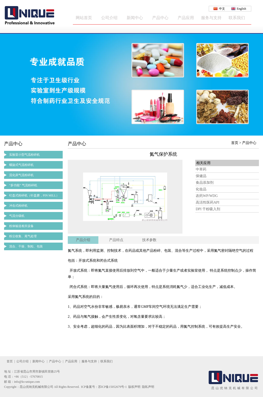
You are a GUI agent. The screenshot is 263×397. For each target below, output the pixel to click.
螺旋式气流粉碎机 (21, 165)
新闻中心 (135, 18)
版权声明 (134, 387)
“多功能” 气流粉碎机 (23, 185)
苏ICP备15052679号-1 (112, 387)
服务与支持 (211, 18)
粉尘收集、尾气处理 (23, 236)
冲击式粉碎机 (18, 205)
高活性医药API (207, 202)
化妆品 (201, 189)
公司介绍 (109, 18)
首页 (10, 361)
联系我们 (237, 18)
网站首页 (84, 18)
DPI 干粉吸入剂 (208, 209)
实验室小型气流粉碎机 (24, 154)
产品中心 (160, 18)
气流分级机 (16, 216)
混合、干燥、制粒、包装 (26, 246)
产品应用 (186, 18)
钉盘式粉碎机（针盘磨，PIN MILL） (34, 195)
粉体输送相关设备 (21, 226)
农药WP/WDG (207, 196)
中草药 (201, 169)
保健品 (201, 176)
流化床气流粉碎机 (21, 175)
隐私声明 (148, 387)
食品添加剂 (205, 182)
